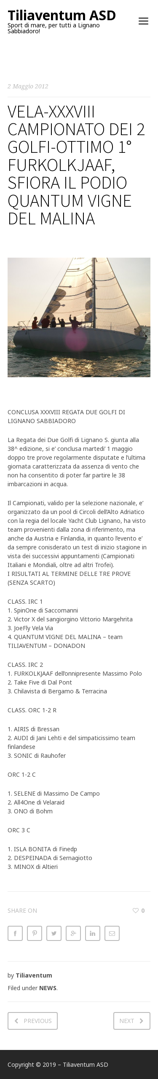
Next (126, 1021)
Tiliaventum (34, 975)
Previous (38, 1021)
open (143, 21)
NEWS (47, 988)
